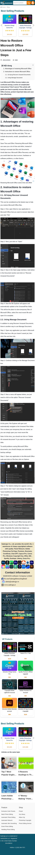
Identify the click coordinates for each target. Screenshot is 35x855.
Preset (21, 811)
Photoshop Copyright (25, 820)
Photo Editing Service (25, 823)
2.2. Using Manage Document (13, 77)
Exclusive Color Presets (8, 811)
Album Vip (22, 817)
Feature (4, 807)
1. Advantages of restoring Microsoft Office (17, 68)
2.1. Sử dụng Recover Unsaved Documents (18, 74)
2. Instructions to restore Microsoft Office (16, 71)
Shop (21, 807)
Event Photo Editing (7, 826)
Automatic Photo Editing (8, 817)
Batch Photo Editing (7, 814)
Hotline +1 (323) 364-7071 (17, 847)
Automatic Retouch (6, 820)
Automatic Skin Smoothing (9, 823)
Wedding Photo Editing (8, 829)
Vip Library (22, 814)
